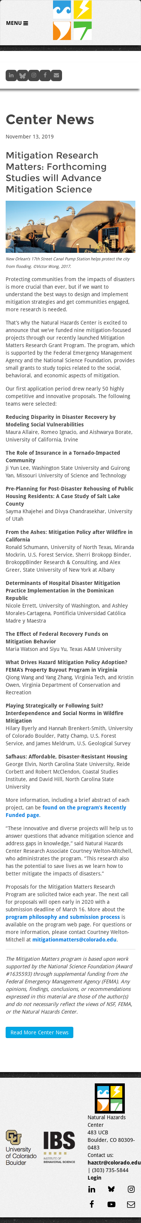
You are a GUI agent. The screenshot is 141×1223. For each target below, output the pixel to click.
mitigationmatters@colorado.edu (74, 940)
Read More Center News (39, 1032)
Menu (14, 23)
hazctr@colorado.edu (114, 1163)
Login (95, 1178)
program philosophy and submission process (63, 917)
